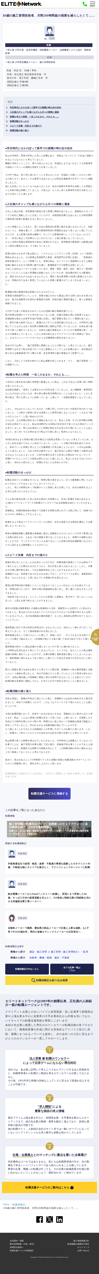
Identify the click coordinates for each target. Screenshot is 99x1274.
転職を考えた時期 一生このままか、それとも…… (34, 116)
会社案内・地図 (17, 1241)
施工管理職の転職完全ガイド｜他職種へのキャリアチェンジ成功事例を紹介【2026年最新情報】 (49, 829)
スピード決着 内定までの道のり (26, 126)
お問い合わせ (83, 1250)
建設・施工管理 (38, 951)
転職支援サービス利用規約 (21, 1250)
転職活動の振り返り (19, 130)
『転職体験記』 (19, 1204)
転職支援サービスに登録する (49, 793)
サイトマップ (83, 1247)
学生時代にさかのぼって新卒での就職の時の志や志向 (35, 107)
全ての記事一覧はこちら (71, 969)
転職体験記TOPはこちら (27, 969)
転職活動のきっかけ (19, 121)
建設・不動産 (62, 957)
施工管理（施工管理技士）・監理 (69, 951)
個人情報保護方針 (81, 1241)
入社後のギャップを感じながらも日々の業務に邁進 (34, 112)
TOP (5, 1204)
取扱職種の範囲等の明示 (78, 1244)
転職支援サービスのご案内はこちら (47, 1187)
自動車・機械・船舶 (41, 957)
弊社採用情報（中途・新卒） (22, 1244)
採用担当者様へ (17, 1247)
